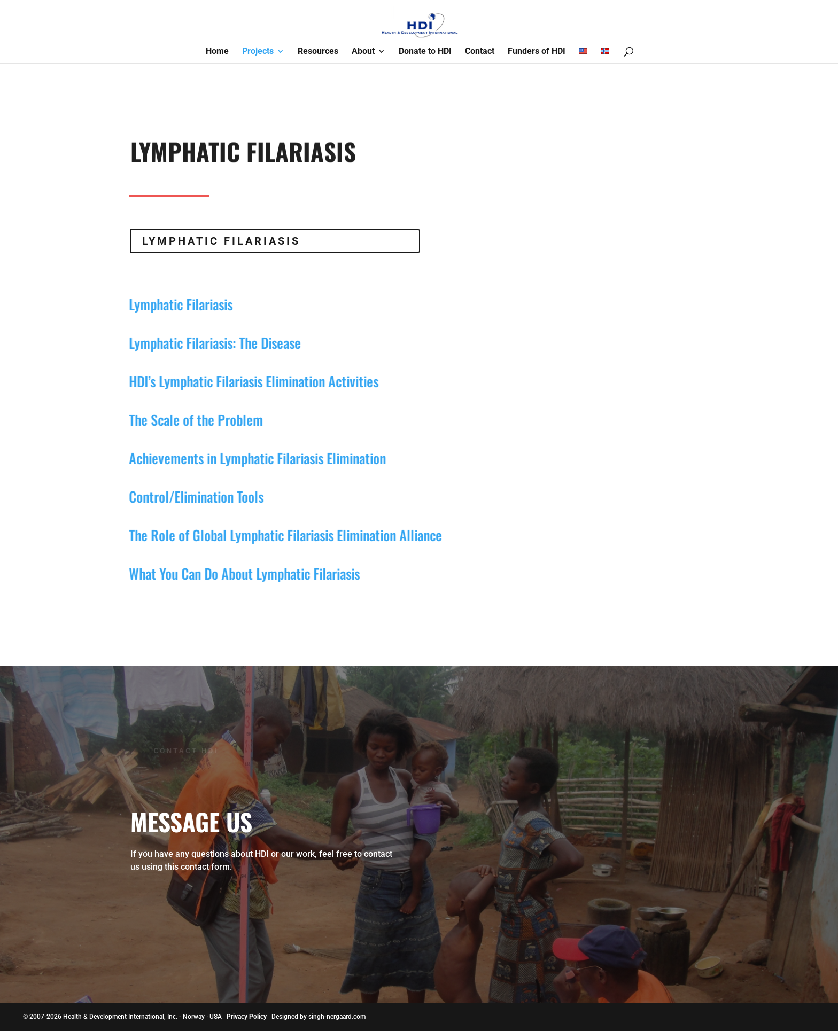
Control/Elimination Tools (189, 496)
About (363, 52)
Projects (258, 52)
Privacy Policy (247, 1016)
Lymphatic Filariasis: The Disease (208, 342)
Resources (318, 52)
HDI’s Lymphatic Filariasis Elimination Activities (247, 381)
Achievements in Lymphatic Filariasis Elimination (250, 458)
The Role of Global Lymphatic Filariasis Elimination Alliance (279, 535)
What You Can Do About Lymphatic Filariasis (237, 573)
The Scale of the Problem (189, 419)
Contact (479, 52)
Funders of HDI (536, 52)
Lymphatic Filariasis (221, 241)
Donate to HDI (425, 52)
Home (217, 52)
